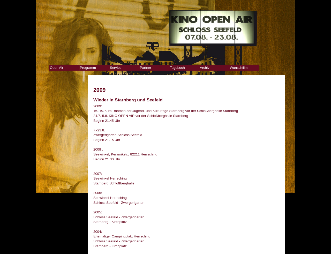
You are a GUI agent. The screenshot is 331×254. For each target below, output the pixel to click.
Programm (88, 68)
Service (115, 68)
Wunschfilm (239, 68)
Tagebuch (177, 68)
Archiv (204, 68)
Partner (145, 68)
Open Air (56, 68)
